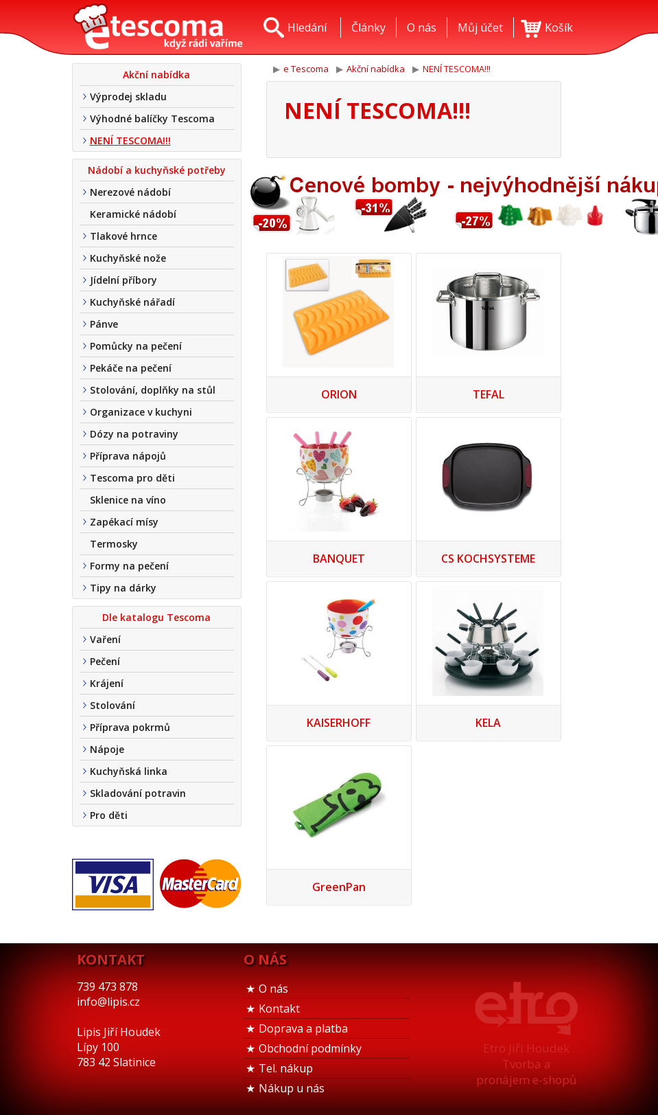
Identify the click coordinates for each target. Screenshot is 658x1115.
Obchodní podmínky (310, 1048)
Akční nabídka (156, 74)
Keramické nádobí (133, 214)
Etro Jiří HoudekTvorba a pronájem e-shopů (526, 1064)
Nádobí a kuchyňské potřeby (157, 170)
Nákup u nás (292, 1088)
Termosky (114, 543)
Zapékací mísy (124, 521)
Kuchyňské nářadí (132, 301)
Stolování (112, 705)
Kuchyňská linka (128, 771)
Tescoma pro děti (132, 477)
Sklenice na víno (128, 499)
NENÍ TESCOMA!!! (130, 140)
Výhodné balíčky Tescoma (152, 118)
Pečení (105, 661)
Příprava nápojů (128, 455)
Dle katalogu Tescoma (156, 617)
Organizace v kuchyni (141, 411)
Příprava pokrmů (130, 727)
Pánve (104, 323)
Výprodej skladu (128, 96)
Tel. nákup (286, 1068)
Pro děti (109, 815)
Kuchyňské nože (128, 257)
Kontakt (279, 1008)
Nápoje (107, 749)
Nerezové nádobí (130, 192)
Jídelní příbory (123, 279)
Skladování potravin (138, 793)
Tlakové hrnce (123, 236)
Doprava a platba (303, 1028)
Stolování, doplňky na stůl (152, 389)
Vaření (105, 639)
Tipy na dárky (123, 587)
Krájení (107, 683)
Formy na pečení (129, 565)
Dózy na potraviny (134, 433)
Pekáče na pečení (131, 367)
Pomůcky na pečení (136, 345)
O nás (273, 988)
